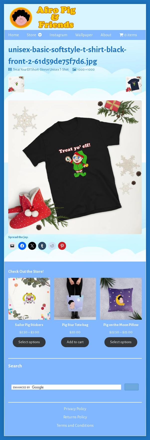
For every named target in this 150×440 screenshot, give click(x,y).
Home (13, 35)
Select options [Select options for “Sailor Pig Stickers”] (29, 342)
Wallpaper (84, 35)
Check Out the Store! (26, 272)
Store (31, 35)
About (106, 35)
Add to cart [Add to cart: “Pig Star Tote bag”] (75, 342)
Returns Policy (75, 417)
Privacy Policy (75, 409)
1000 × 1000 (86, 69)
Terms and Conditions (75, 426)
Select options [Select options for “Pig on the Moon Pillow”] (121, 342)
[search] (66, 388)
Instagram (58, 35)
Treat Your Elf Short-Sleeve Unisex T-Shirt (41, 69)
